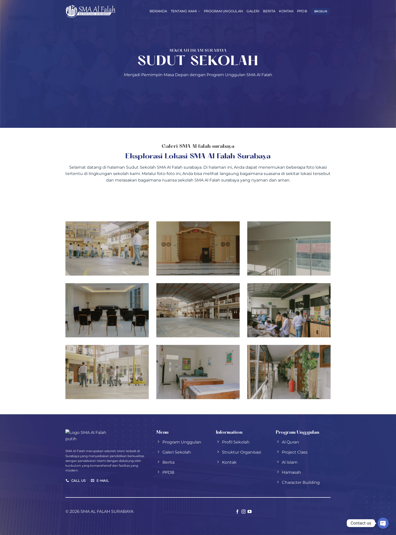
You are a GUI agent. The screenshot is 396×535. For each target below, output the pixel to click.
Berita (269, 11)
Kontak (286, 11)
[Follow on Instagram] (243, 511)
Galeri (252, 11)
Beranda (158, 11)
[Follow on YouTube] (249, 511)
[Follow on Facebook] (237, 511)
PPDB (302, 11)
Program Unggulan (223, 11)
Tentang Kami (186, 11)
